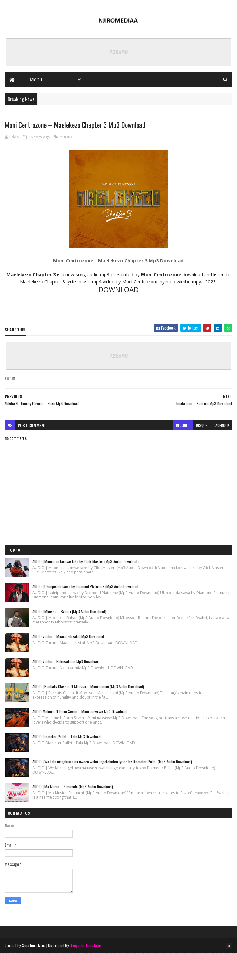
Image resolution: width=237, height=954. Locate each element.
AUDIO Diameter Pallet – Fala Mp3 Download (66, 737)
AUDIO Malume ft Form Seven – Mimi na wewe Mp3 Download (79, 712)
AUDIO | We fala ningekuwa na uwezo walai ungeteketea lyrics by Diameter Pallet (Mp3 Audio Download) (112, 762)
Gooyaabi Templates (86, 945)
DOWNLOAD (118, 290)
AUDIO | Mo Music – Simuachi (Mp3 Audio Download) (72, 787)
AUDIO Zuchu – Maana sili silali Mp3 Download (68, 637)
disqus (202, 425)
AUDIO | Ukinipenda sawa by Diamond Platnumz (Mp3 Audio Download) (85, 587)
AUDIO (66, 137)
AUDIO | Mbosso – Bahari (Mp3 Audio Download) (69, 612)
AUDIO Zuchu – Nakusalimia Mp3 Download (65, 662)
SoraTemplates (33, 945)
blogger (183, 425)
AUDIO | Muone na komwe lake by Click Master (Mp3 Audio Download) (85, 562)
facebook (221, 425)
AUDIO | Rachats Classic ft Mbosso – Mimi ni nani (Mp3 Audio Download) (88, 687)
